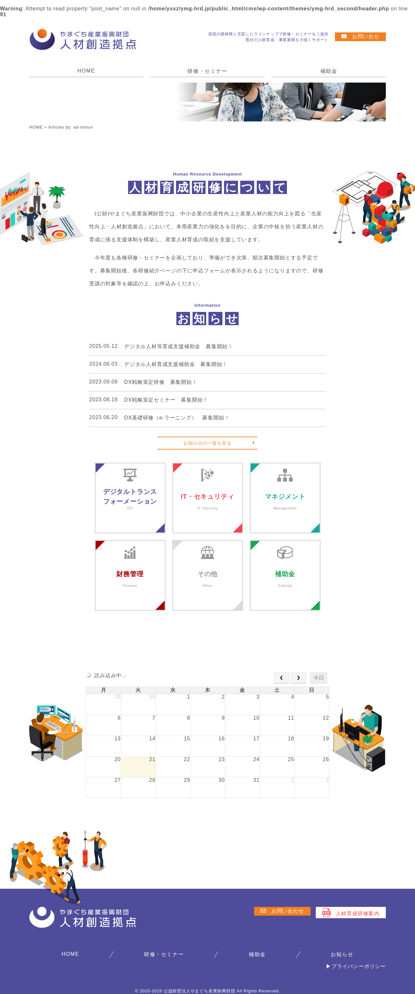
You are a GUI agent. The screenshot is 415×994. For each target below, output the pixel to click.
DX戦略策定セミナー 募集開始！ (166, 400)
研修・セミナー (207, 71)
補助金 (329, 71)
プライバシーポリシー (358, 966)
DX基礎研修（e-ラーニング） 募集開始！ (177, 417)
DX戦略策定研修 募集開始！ (160, 382)
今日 (319, 677)
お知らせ (342, 954)
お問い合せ (360, 36)
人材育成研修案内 (350, 912)
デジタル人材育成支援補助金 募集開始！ (176, 364)
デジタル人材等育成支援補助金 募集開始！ (178, 346)
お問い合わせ (282, 911)
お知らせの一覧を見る (207, 443)
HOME (86, 71)
